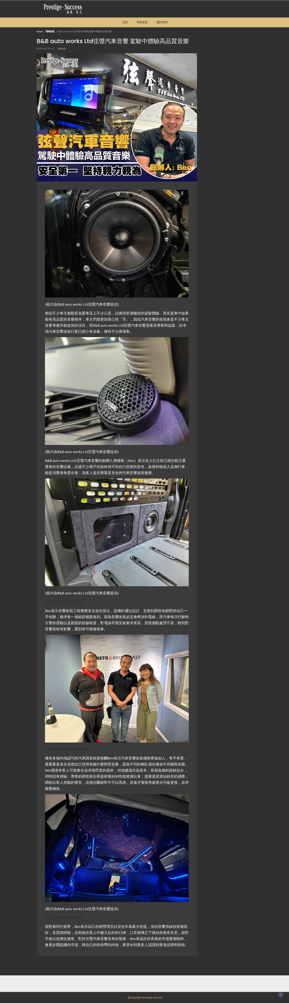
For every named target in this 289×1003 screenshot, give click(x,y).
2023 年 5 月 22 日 (47, 48)
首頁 (125, 22)
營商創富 (142, 22)
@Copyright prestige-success (145, 997)
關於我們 (162, 22)
